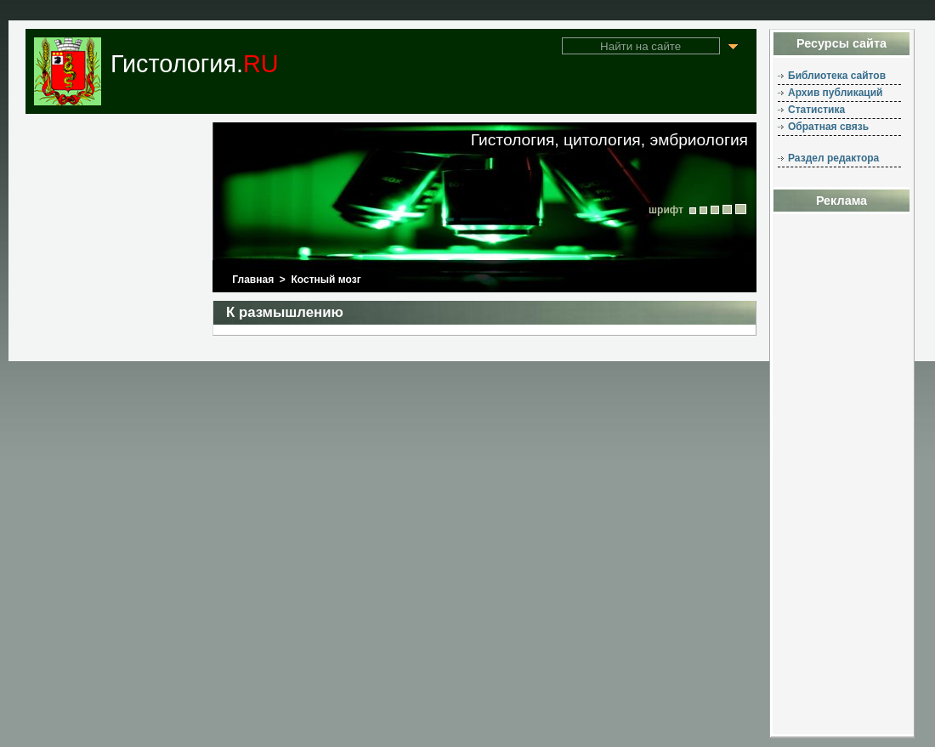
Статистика (816, 110)
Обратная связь (828, 127)
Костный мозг (326, 280)
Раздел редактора (833, 158)
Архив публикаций (835, 93)
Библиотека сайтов (837, 76)
